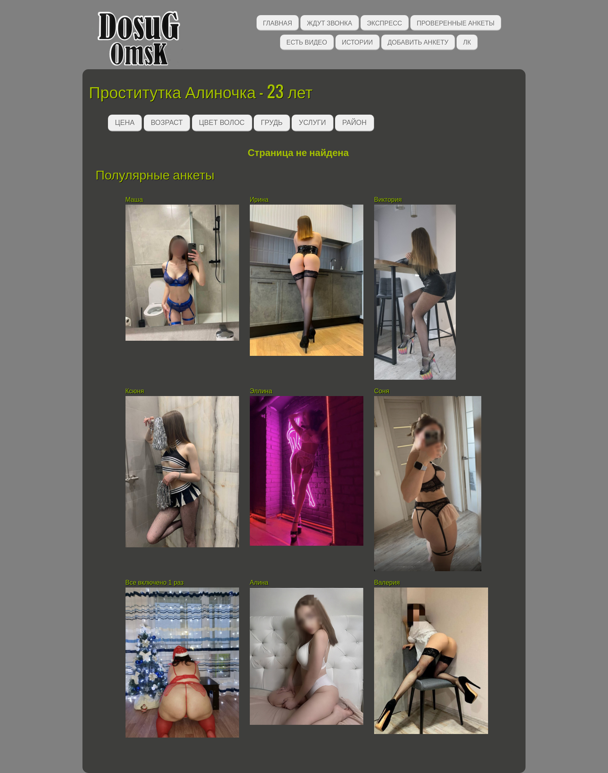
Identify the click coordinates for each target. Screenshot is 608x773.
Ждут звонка (329, 22)
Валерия (388, 582)
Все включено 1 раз (155, 582)
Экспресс (384, 22)
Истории (357, 41)
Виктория (388, 199)
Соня (382, 391)
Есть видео (306, 41)
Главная (277, 22)
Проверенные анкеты (455, 22)
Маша (134, 199)
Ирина (259, 199)
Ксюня (135, 391)
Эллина (261, 391)
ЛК (467, 41)
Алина (259, 582)
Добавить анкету (418, 41)
